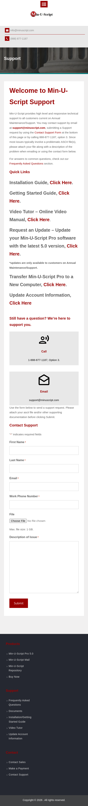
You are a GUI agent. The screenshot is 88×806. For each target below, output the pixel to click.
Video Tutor (16, 727)
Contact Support (18, 774)
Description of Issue (23, 537)
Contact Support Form (48, 132)
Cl (52, 182)
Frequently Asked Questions (26, 163)
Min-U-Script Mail (19, 659)
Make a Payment (19, 768)
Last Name (17, 460)
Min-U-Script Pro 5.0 (21, 653)
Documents (15, 711)
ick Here (63, 182)
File (11, 514)
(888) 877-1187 (16, 38)
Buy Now (14, 676)
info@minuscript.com (19, 30)
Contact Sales (17, 762)
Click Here (38, 219)
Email (14, 478)
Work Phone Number (24, 497)
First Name (17, 442)
